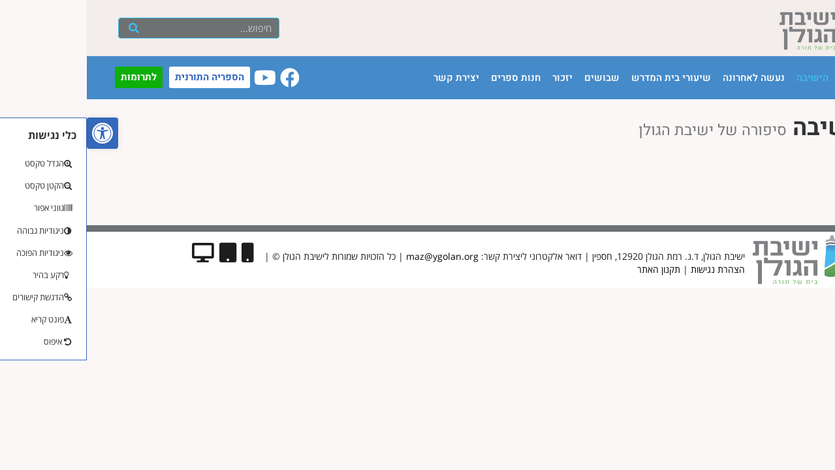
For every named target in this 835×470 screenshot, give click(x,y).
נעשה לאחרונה (667, 77)
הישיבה (726, 77)
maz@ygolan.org (355, 256)
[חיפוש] (46, 28)
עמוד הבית (775, 77)
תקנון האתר (571, 269)
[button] (15, 133)
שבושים (515, 77)
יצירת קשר (369, 77)
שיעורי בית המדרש (584, 77)
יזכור (475, 77)
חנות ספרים (429, 77)
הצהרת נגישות (631, 269)
